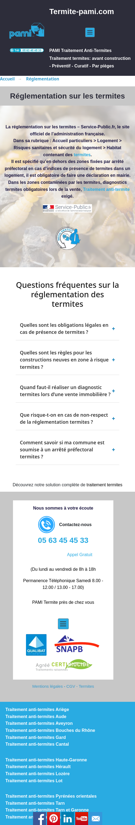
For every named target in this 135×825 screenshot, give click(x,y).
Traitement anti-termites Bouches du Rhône (50, 730)
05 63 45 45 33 (63, 540)
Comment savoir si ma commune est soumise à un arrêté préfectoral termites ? (67, 449)
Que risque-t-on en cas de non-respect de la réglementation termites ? (67, 418)
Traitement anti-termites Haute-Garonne (46, 760)
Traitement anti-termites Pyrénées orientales (51, 796)
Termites (86, 686)
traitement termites (104, 484)
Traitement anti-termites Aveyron (39, 723)
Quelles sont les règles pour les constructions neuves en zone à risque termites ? (67, 359)
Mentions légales (47, 686)
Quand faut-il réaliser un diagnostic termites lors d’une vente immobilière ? (67, 390)
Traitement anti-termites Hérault (38, 766)
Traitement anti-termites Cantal (37, 744)
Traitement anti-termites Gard (35, 737)
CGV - (72, 686)
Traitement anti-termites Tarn (35, 803)
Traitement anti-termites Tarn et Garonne (47, 810)
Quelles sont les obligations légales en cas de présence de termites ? (67, 328)
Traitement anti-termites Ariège (37, 709)
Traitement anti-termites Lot (33, 780)
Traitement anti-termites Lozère (37, 773)
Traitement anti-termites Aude (35, 716)
